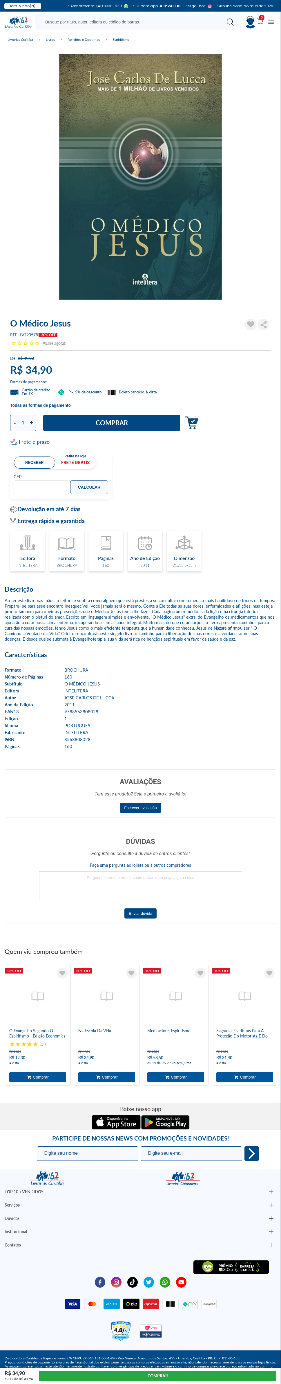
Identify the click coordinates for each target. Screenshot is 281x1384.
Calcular (89, 487)
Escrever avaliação (140, 808)
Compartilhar (263, 324)
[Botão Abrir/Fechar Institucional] (271, 1192)
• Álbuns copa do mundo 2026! (245, 6)
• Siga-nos (199, 6)
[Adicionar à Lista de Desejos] (250, 324)
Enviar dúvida (140, 913)
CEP (18, 477)
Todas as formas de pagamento (40, 405)
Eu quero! (251, 1153)
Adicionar (190, 423)
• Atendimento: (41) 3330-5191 (98, 6)
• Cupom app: (157, 6)
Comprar (112, 423)
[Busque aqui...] (130, 22)
